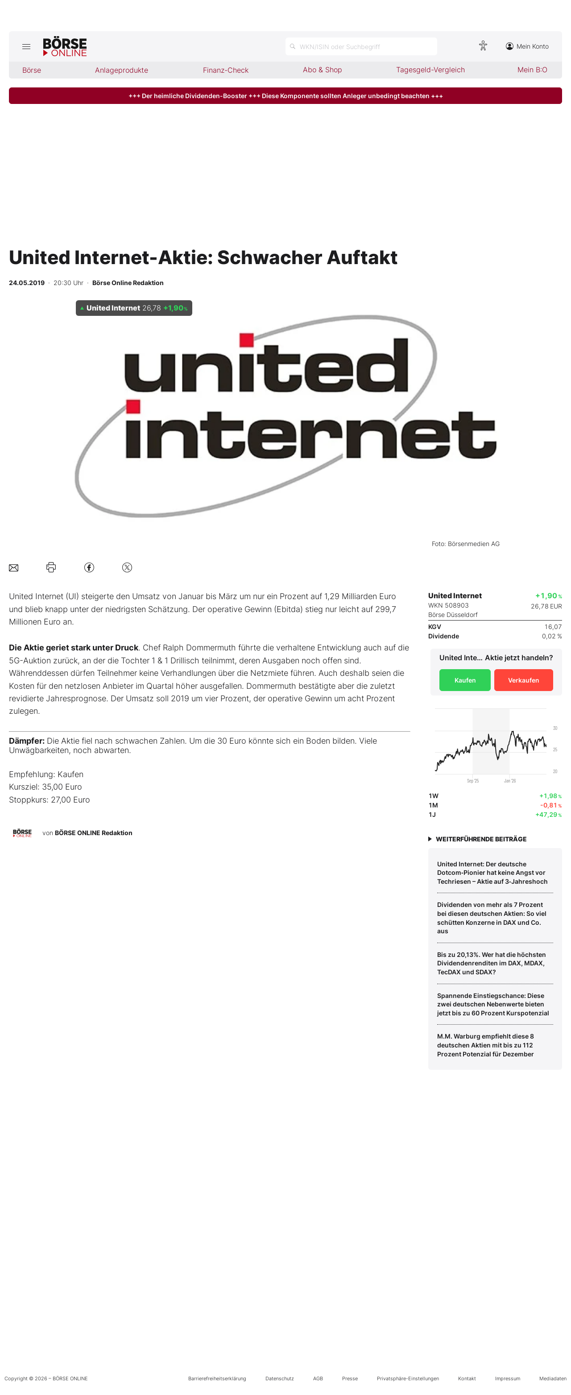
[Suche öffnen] (361, 46)
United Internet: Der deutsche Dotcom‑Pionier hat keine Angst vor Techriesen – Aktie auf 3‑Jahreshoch (492, 872)
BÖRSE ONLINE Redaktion (93, 832)
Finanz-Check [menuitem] (225, 70)
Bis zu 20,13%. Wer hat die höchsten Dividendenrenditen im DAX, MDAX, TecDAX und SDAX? (491, 963)
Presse (350, 1378)
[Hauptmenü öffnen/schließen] (26, 46)
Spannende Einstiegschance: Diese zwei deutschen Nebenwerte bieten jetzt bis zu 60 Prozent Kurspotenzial (493, 1004)
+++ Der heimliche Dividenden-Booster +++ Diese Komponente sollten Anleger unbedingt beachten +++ (285, 95)
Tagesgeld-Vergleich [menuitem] (430, 69)
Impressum (507, 1378)
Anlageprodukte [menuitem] (121, 70)
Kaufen (465, 680)
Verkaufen (523, 680)
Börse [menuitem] (31, 70)
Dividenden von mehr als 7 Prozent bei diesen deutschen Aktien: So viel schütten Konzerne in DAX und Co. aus (491, 918)
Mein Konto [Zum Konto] (527, 46)
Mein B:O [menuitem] (532, 69)
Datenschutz (279, 1378)
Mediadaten (553, 1378)
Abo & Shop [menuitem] (322, 69)
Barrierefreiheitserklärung (217, 1378)
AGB (318, 1378)
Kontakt (467, 1378)
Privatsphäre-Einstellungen (408, 1378)
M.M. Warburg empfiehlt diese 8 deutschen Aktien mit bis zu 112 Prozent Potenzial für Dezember (485, 1044)
